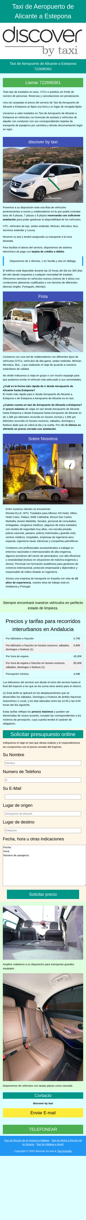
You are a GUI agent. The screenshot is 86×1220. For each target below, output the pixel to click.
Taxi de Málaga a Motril (50, 1144)
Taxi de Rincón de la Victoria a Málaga (26, 1140)
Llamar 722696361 (43, 82)
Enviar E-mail (43, 1112)
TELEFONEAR (43, 1129)
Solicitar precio (43, 894)
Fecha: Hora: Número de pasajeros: (44, 865)
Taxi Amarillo (64, 1151)
